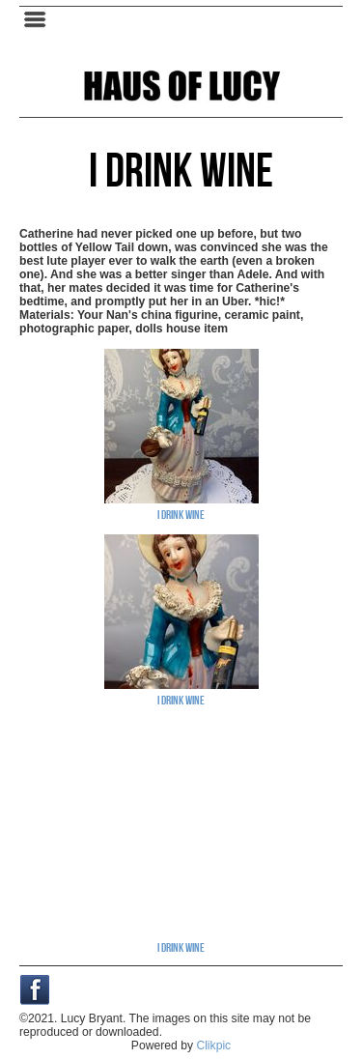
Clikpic (213, 1045)
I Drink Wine (181, 514)
